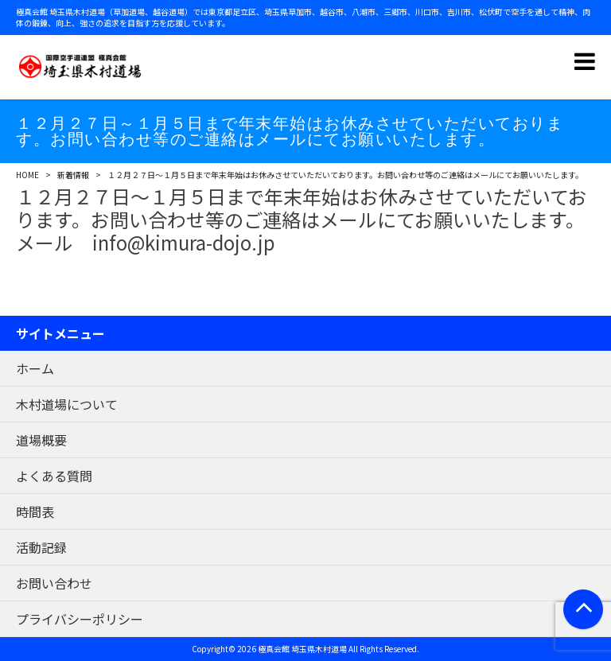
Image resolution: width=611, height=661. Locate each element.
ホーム (35, 368)
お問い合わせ (54, 583)
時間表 (35, 511)
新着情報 (73, 175)
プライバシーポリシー (79, 618)
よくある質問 (54, 475)
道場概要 (41, 439)
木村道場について (67, 404)
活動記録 (41, 547)
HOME (27, 175)
